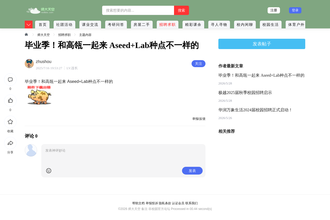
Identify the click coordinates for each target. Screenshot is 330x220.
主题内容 (85, 35)
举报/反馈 (198, 119)
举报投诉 (152, 203)
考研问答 (116, 24)
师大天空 (43, 35)
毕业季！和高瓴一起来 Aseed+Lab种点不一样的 (261, 75)
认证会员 (178, 203)
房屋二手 (142, 24)
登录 (295, 10)
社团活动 (64, 24)
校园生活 (270, 24)
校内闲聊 (245, 24)
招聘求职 (167, 24)
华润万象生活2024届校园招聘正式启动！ (255, 110)
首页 (43, 24)
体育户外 (296, 24)
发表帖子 (262, 43)
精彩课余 (193, 24)
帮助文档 (138, 203)
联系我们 (191, 203)
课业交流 (90, 24)
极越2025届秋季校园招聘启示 (245, 92)
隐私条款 (165, 203)
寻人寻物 (219, 24)
